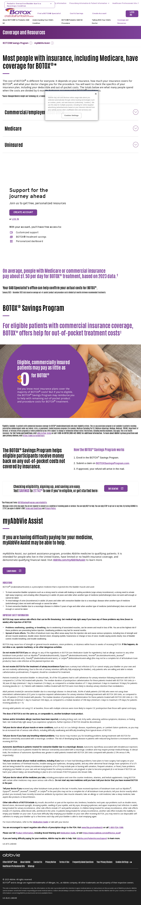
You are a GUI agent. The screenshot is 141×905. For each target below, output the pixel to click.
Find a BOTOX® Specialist (49, 13)
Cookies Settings (122, 861)
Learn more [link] (11, 570)
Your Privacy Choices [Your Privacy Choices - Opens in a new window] (104, 861)
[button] (70, 128)
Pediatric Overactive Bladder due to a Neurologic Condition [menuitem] (24, 5)
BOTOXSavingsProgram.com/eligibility (32, 502)
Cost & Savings (76, 13)
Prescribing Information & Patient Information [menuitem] (88, 3)
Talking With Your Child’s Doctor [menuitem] (101, 21)
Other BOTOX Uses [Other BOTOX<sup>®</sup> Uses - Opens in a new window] (10, 861)
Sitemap (31, 866)
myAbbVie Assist (42, 43)
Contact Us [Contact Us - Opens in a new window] (38, 861)
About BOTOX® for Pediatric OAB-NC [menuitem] (16, 21)
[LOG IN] (132, 13)
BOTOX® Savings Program (15, 43)
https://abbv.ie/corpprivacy (33, 435)
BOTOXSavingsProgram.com (112, 463)
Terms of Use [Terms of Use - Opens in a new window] (64, 861)
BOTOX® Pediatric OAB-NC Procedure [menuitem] (72, 21)
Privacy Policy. (50, 508)
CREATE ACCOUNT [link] (23, 212)
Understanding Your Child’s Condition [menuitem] (42, 21)
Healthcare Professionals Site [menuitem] (124, 3)
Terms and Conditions (33, 508)
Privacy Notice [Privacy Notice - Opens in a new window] (50, 861)
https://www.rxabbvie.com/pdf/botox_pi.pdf (102, 833)
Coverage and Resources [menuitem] (122, 21)
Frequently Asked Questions (83, 861)
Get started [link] (113, 488)
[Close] (96, 94)
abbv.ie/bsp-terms (44, 433)
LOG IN (15, 219)
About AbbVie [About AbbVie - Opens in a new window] (25, 861)
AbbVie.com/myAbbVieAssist (69, 559)
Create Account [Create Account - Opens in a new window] (99, 13)
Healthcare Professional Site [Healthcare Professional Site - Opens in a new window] (14, 866)
